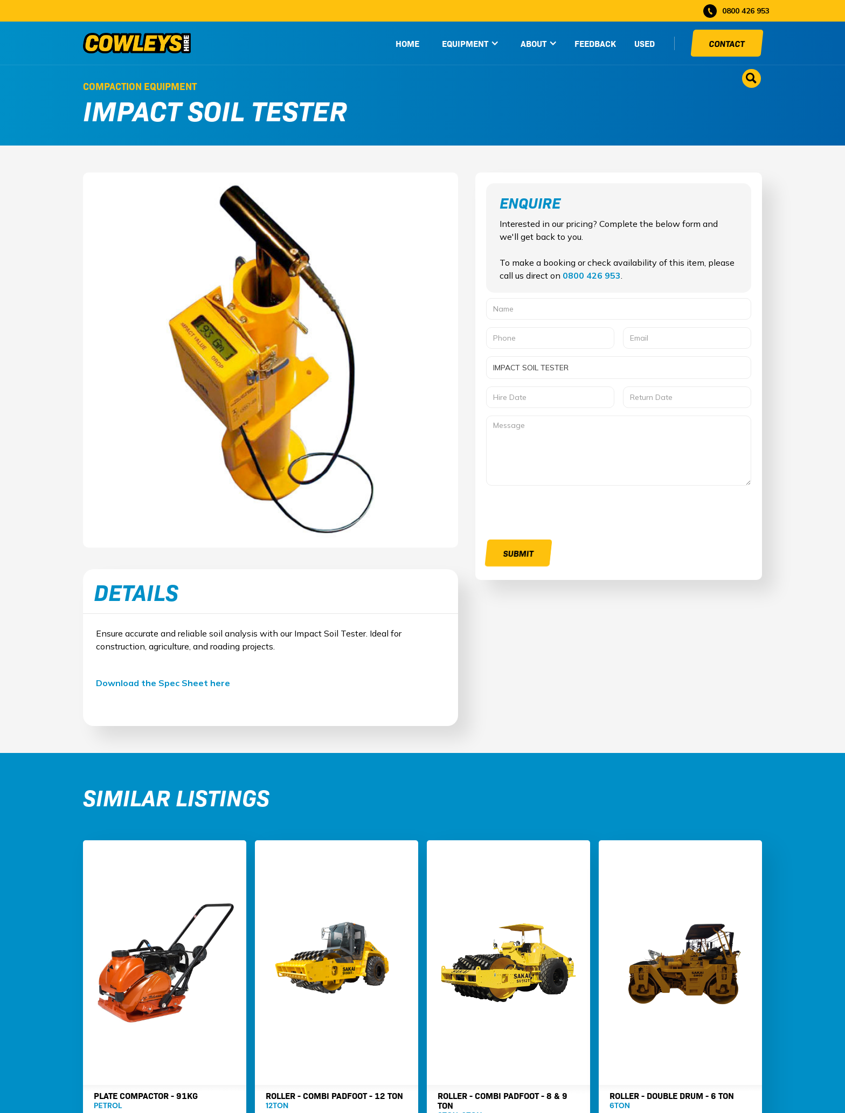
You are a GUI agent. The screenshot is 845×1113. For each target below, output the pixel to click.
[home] (137, 43)
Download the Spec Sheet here (163, 683)
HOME (407, 43)
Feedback (595, 43)
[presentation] (568, 514)
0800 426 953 (592, 275)
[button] (470, 43)
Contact (727, 43)
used (644, 43)
